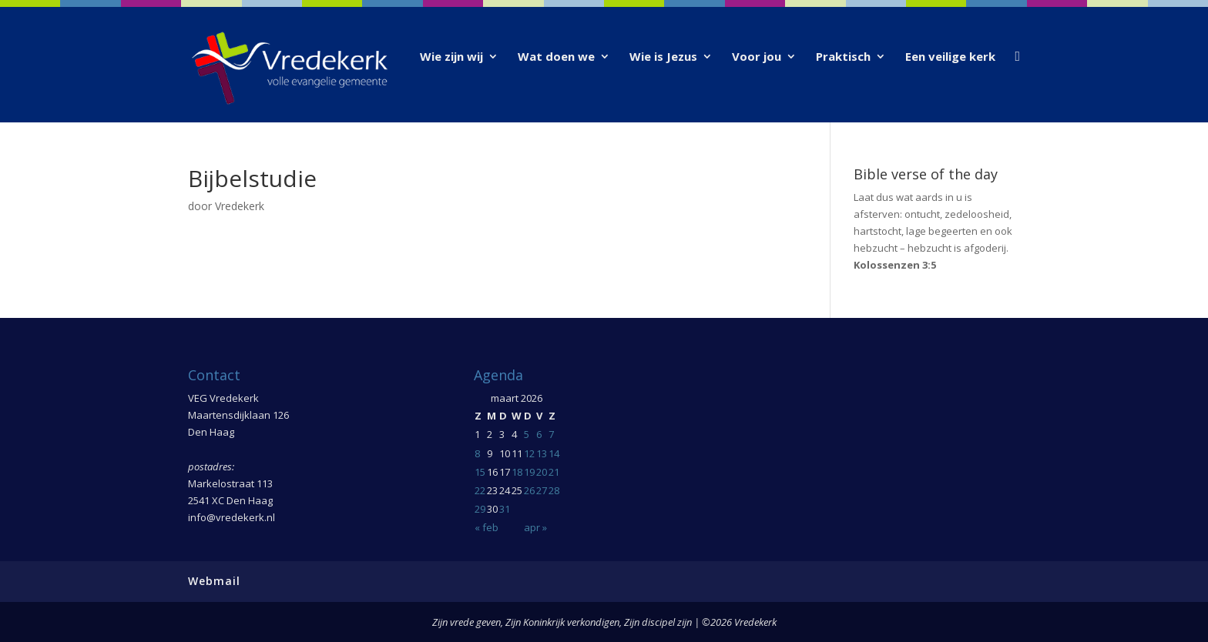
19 (529, 472)
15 (480, 472)
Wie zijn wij (451, 57)
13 (541, 453)
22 (480, 490)
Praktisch (843, 57)
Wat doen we (556, 57)
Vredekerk (239, 206)
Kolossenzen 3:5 (895, 265)
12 (529, 453)
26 (529, 490)
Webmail (214, 580)
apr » (535, 527)
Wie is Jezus (663, 57)
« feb (486, 527)
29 (480, 509)
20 (541, 472)
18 (517, 472)
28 (554, 490)
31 (504, 509)
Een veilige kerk (950, 57)
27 (541, 490)
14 (554, 453)
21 (554, 472)
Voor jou (756, 57)
